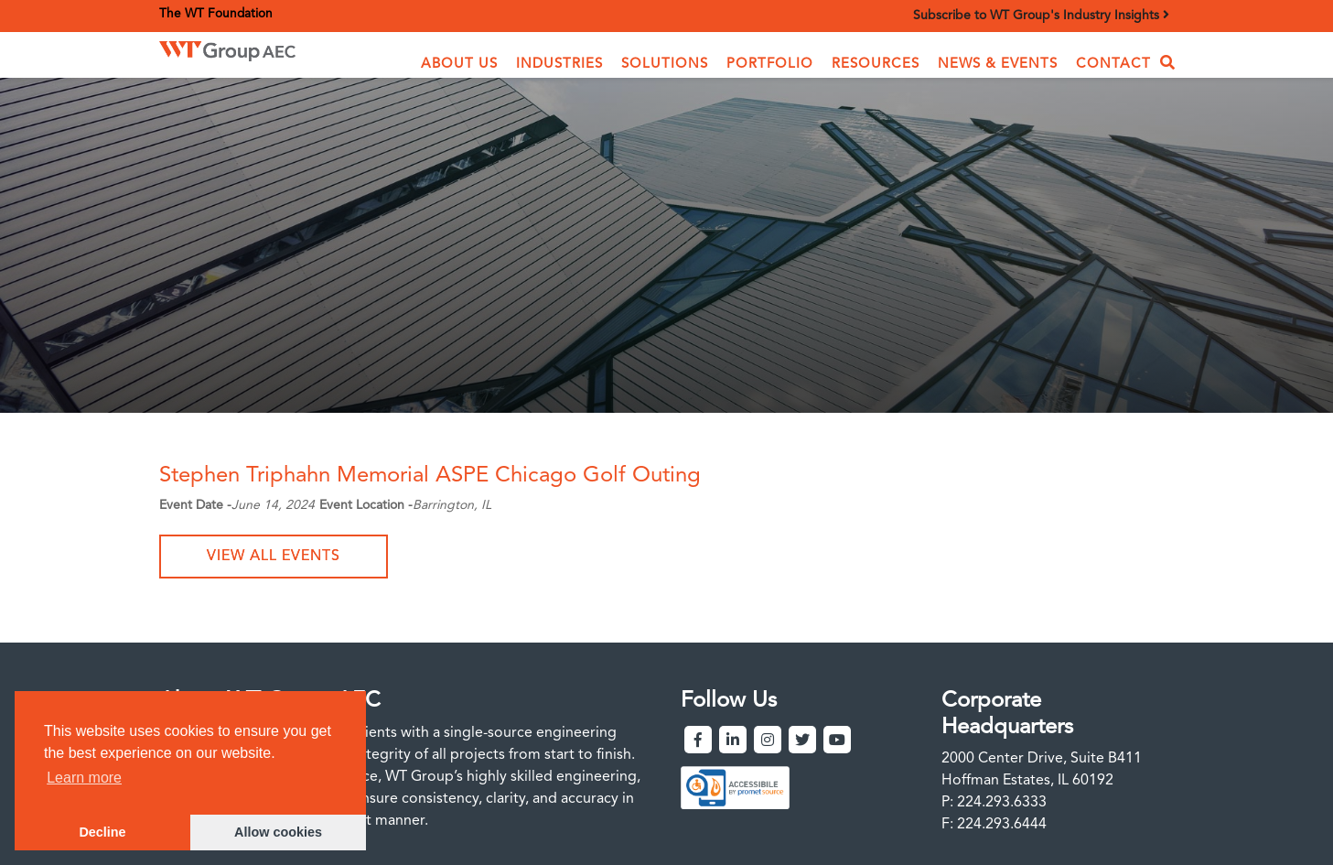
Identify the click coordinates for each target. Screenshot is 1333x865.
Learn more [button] (84, 777)
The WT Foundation (216, 14)
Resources (875, 64)
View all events (273, 556)
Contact (1113, 64)
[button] (459, 64)
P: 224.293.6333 (994, 802)
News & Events (998, 64)
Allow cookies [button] (278, 832)
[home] (254, 51)
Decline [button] (102, 832)
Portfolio (769, 64)
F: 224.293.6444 (994, 824)
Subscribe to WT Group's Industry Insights (1041, 15)
